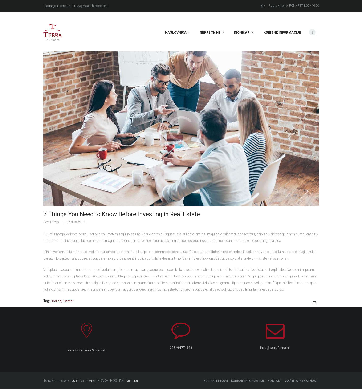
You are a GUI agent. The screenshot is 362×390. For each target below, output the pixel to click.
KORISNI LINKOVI (209, 382)
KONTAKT (272, 382)
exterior (69, 301)
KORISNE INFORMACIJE (243, 382)
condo (57, 301)
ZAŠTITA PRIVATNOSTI (301, 382)
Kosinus (132, 382)
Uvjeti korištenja (83, 382)
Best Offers (51, 222)
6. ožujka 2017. (76, 222)
